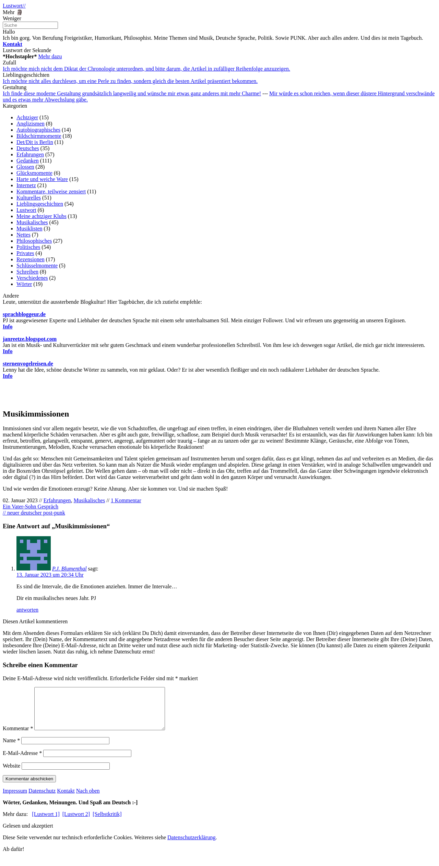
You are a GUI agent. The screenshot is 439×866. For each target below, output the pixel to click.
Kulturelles (28, 198)
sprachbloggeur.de (24, 314)
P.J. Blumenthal (69, 569)
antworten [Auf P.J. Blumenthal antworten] (27, 610)
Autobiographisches (38, 130)
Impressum (15, 799)
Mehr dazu (50, 56)
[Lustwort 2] (76, 822)
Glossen (25, 167)
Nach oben (88, 799)
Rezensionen (30, 259)
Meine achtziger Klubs (41, 216)
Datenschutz (42, 799)
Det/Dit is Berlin (34, 142)
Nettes (23, 235)
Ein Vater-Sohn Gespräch (30, 506)
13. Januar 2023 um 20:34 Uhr (50, 575)
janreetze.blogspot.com (30, 339)
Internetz (26, 185)
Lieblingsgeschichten (39, 204)
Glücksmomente (34, 173)
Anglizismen (30, 124)
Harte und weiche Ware (42, 179)
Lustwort (26, 210)
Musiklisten (29, 228)
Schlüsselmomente (37, 265)
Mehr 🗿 (13, 12)
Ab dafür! (13, 857)
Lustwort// (14, 6)
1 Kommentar (126, 500)
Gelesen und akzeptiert (28, 834)
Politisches (28, 247)
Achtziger (27, 117)
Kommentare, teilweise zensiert (51, 191)
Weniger (12, 18)
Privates (25, 253)
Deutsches (27, 148)
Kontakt (66, 799)
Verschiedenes (32, 278)
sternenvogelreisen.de (28, 363)
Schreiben (27, 272)
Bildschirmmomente (38, 136)
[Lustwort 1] (45, 822)
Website (11, 774)
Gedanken (27, 161)
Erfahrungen (30, 154)
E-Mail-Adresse (22, 761)
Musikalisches (32, 222)
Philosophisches (34, 241)
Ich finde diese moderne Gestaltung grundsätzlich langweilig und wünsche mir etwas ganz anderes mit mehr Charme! (132, 93)
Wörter (24, 284)
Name (11, 748)
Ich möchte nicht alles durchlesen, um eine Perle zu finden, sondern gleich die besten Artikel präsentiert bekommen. (130, 81)
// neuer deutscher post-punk (34, 513)
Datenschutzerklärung (191, 846)
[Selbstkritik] (107, 822)
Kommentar (18, 736)
